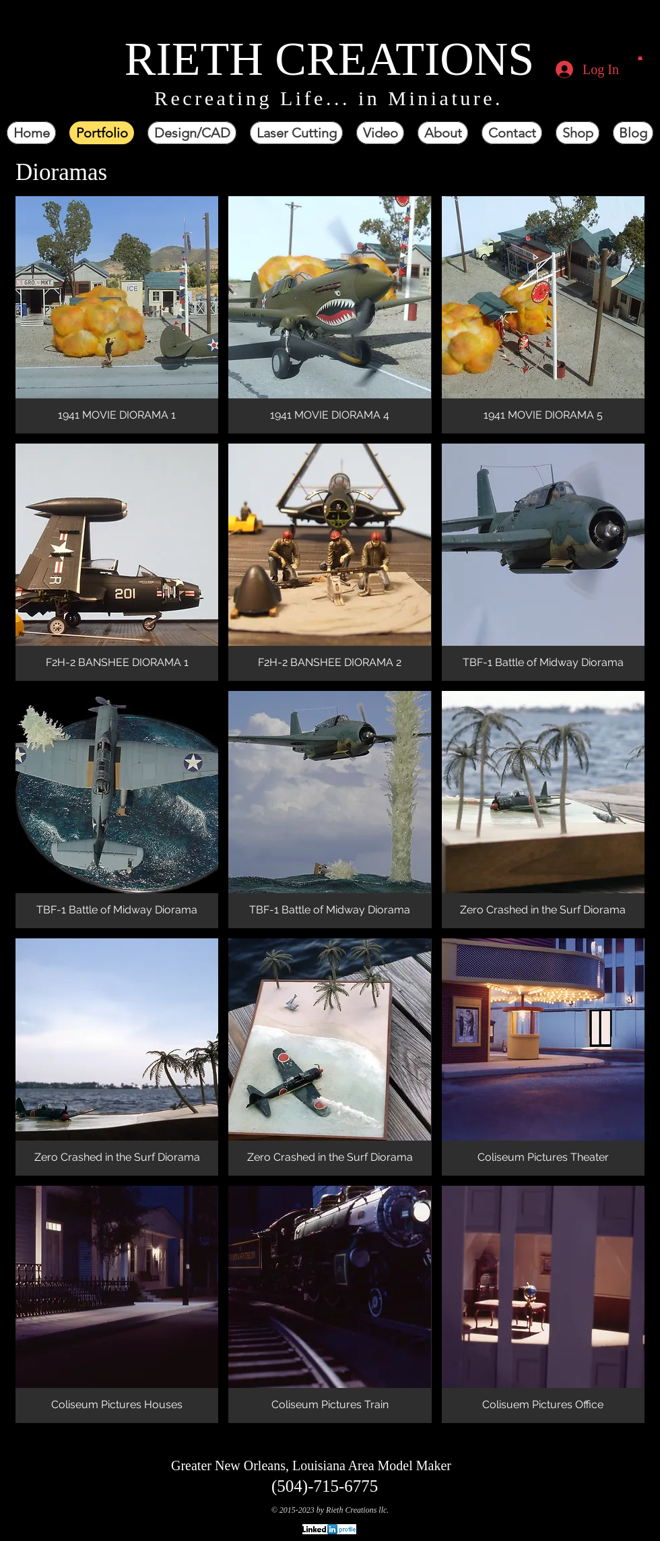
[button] (640, 57)
